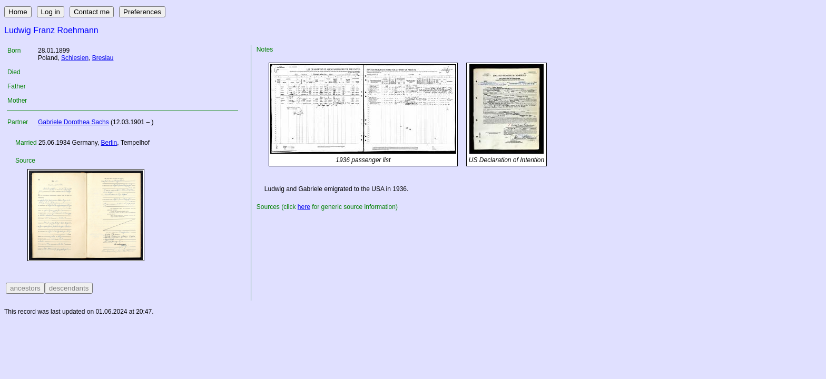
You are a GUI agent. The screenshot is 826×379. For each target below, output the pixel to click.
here (304, 207)
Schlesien (74, 58)
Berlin (109, 142)
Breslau (103, 58)
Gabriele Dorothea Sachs (73, 122)
